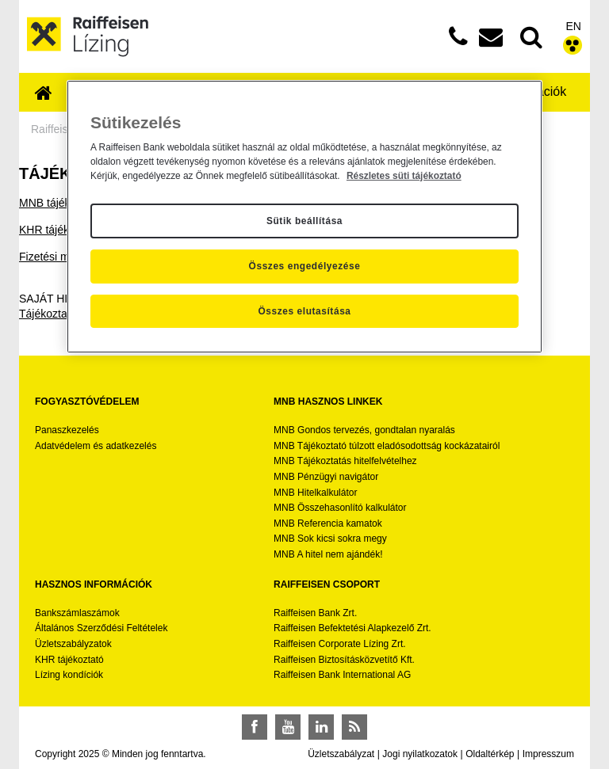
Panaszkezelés (67, 430)
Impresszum (548, 753)
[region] (304, 217)
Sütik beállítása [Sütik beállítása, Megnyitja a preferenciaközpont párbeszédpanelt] (304, 221)
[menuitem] (43, 94)
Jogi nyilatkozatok (420, 753)
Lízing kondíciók (69, 674)
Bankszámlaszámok (77, 613)
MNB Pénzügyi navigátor (326, 476)
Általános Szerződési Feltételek (101, 628)
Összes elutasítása (304, 311)
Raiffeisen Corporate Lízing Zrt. (340, 643)
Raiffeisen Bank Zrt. (315, 613)
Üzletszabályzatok (73, 643)
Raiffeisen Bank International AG (342, 674)
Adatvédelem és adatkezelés (95, 445)
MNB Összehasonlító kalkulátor (340, 507)
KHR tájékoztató (59, 229)
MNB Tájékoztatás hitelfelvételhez (345, 460)
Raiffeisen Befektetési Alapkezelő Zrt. (352, 628)
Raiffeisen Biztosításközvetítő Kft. (344, 659)
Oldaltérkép (489, 753)
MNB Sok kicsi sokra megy (330, 538)
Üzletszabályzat (341, 753)
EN (573, 26)
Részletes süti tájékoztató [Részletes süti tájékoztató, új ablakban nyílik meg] (404, 175)
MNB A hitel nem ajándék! (328, 554)
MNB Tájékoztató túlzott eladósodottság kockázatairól (387, 445)
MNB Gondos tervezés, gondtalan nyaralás (364, 430)
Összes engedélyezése (305, 266)
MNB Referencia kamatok (328, 523)
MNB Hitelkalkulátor (315, 492)
